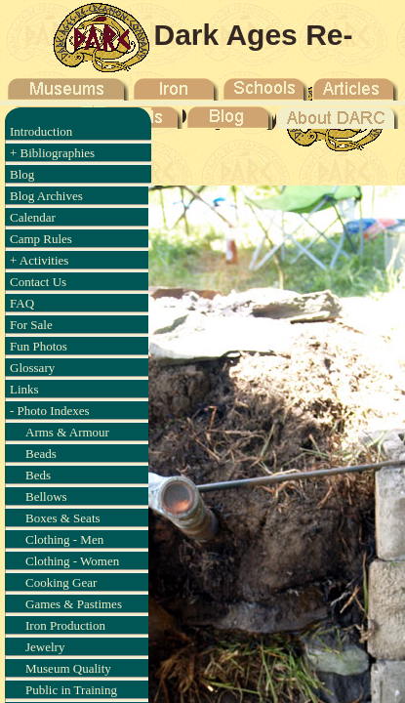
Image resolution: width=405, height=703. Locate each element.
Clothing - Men (64, 539)
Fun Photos (38, 346)
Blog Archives (46, 195)
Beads (41, 453)
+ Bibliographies (52, 152)
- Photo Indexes (50, 410)
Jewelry (44, 647)
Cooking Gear (61, 582)
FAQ (22, 303)
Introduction (41, 131)
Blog (22, 174)
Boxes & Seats (63, 518)
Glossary (32, 367)
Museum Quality (68, 668)
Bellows (46, 496)
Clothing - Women (72, 561)
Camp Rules (41, 238)
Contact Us (38, 281)
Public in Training (71, 689)
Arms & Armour (67, 432)
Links (24, 389)
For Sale (31, 324)
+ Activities (39, 260)
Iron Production (65, 625)
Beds (38, 475)
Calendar (33, 217)
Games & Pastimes (73, 604)
